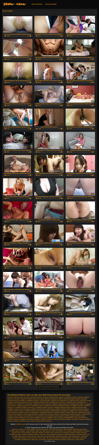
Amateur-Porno (49, 432)
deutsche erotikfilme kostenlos (68, 397)
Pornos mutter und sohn (29, 436)
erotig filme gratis (45, 400)
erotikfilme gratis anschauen (60, 404)
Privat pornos (58, 432)
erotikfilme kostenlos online (62, 409)
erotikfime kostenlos (59, 412)
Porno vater (42, 438)
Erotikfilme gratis (6, 3)
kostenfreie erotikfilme (33, 419)
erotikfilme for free (71, 402)
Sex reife (49, 438)
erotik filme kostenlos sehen (40, 402)
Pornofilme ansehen (15, 434)
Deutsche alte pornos (42, 429)
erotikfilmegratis (34, 412)
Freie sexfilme (68, 431)
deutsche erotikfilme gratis (50, 397)
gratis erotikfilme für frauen (22, 417)
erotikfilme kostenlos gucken (62, 407)
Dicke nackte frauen (74, 436)
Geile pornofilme (77, 431)
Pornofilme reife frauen (83, 434)
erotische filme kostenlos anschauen (49, 414)
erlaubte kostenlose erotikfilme (16, 400)
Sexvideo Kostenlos (69, 432)
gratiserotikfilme (68, 417)
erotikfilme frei (11, 404)
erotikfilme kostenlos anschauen (25, 407)
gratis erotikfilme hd (36, 417)
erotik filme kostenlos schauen (23, 402)
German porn (71, 439)
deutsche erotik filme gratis (15, 397)
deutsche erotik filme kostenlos (33, 397)
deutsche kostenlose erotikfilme (54, 399)
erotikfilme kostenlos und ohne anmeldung (36, 411)
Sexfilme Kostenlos (81, 432)
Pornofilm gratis (16, 436)
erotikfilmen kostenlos (46, 412)
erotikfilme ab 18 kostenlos (57, 402)
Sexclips (22, 431)
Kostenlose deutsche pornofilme (56, 439)
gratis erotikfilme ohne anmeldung (53, 417)
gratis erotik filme (76, 416)
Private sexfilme (26, 432)
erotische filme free (71, 412)
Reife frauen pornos (61, 436)
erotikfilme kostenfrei (64, 405)
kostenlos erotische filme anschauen (40, 421)
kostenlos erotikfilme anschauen (68, 419)
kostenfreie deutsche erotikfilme (16, 419)
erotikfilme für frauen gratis (24, 404)
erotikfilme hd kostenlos (50, 405)
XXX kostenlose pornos (56, 429)
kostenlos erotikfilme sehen (21, 421)
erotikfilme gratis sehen (24, 405)
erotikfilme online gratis (75, 411)
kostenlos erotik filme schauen (49, 419)
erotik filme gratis (74, 400)
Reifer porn (34, 439)
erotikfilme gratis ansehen (76, 404)
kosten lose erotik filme (80, 417)
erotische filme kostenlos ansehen (70, 414)
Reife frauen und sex (49, 431)
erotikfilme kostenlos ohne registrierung (42, 409)
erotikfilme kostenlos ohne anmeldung (18, 409)
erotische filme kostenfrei (14, 414)
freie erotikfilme (49, 416)
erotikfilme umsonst (23, 412)
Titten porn (43, 434)
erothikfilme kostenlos (32, 400)
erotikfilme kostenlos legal (78, 407)
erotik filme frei (64, 400)
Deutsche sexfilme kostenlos (30, 434)
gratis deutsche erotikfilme (62, 416)
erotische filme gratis (84, 412)
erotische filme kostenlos (30, 414)
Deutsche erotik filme (38, 432)
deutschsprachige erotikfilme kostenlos (75, 399)
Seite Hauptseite (36, 4)
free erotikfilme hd (29, 416)
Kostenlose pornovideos (80, 429)
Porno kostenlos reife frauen (55, 434)
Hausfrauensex (22, 438)
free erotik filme (18, 416)
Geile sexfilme (80, 439)
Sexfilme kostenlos (70, 434)
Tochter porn (22, 429)
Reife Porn (15, 429)
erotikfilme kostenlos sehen (15, 411)
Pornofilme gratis (14, 431)
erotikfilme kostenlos (77, 405)
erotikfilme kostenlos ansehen (44, 407)
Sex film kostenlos (49, 436)
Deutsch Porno (16, 432)
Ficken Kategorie (50, 4)
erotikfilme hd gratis (37, 405)
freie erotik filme (39, 416)
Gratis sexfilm (31, 429)
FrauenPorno (43, 439)
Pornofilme (86, 431)
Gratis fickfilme (30, 431)
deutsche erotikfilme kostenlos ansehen (32, 399)
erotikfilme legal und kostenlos (59, 411)
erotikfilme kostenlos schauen (80, 409)
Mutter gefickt (68, 429)
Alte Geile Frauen (33, 438)
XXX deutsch (75, 438)
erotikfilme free (81, 402)
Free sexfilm (59, 431)
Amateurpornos (26, 439)
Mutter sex (39, 431)
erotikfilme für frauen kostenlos (42, 404)
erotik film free (55, 400)
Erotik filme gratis (66, 438)
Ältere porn (40, 436)
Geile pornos (56, 438)
